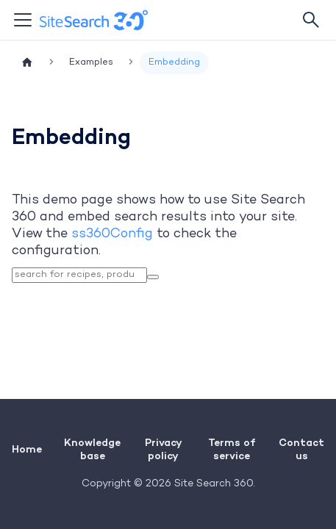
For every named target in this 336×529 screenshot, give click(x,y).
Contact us (301, 449)
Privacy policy (163, 449)
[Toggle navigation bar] (23, 20)
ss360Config (112, 234)
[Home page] (27, 62)
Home (27, 449)
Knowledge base (92, 449)
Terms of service (231, 449)
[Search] (311, 19)
